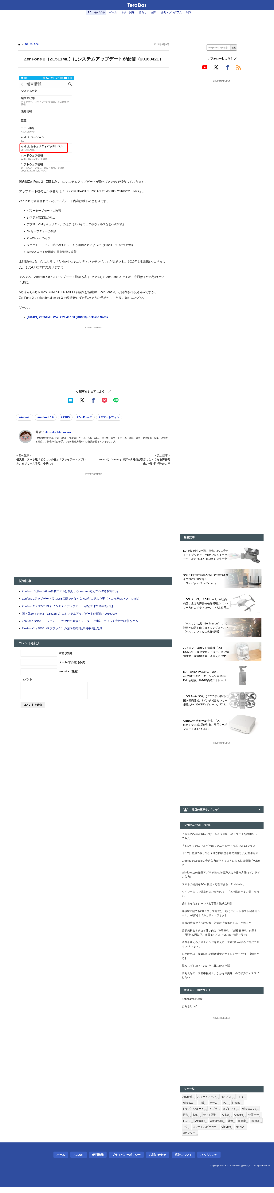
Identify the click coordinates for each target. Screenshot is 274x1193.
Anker (227, 1120)
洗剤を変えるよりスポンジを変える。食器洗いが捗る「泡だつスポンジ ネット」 (220, 948)
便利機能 (98, 1160)
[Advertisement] (137, 26)
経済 (154, 12)
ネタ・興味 (128, 12)
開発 (186, 1120)
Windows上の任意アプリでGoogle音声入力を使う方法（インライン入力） (221, 876)
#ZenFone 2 (86, 417)
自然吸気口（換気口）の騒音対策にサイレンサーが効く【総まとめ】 (220, 960)
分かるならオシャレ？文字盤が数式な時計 (207, 906)
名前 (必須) (65, 653)
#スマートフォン (111, 417)
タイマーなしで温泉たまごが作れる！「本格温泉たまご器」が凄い (220, 896)
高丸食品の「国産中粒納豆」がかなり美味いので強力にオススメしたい (220, 979)
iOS (197, 1120)
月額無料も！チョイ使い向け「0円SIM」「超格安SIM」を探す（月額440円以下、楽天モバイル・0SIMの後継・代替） (219, 936)
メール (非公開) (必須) (72, 662)
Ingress (201, 1132)
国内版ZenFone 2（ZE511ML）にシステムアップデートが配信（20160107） (71, 613)
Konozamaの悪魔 (192, 1003)
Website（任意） (69, 671)
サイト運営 (211, 1120)
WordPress (233, 1126)
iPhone (238, 1108)
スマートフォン (208, 1101)
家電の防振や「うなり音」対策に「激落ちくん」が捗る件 (216, 925)
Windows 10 (250, 1114)
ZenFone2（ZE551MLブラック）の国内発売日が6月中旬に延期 (63, 628)
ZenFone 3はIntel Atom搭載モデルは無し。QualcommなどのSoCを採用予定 (71, 591)
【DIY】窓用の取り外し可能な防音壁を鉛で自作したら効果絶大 (220, 854)
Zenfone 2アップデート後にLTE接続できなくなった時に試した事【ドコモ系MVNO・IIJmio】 (82, 598)
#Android (25, 417)
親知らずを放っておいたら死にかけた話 (206, 969)
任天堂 (187, 1132)
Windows (189, 1108)
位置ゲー (188, 1126)
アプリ (214, 1114)
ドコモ (203, 1126)
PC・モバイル (96, 12)
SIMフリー (203, 1139)
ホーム (61, 1160)
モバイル (228, 1101)
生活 (203, 1108)
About (78, 1160)
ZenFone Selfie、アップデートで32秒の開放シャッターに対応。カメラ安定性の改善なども (80, 621)
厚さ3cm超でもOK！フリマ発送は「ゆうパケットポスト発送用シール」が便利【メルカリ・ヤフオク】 (221, 916)
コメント (27, 679)
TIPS (242, 1101)
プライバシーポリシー (126, 1160)
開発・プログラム (171, 12)
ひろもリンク (190, 1010)
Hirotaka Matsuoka (58, 432)
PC (226, 1108)
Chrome (254, 1132)
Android (188, 1101)
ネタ (213, 1132)
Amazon (217, 1126)
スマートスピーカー (232, 1132)
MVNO (187, 1139)
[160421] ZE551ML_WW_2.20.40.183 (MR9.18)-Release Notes (68, 317)
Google (240, 1120)
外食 (248, 1126)
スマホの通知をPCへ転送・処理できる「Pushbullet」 (214, 886)
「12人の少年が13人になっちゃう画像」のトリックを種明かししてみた (221, 837)
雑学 (189, 12)
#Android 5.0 (46, 417)
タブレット (231, 1114)
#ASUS (66, 417)
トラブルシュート (194, 1114)
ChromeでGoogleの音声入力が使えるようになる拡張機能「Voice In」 (221, 864)
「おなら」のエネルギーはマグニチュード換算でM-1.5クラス (219, 847)
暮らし (143, 12)
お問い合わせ (157, 1160)
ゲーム (113, 12)
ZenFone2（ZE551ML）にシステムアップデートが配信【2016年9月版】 (68, 606)
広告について (183, 1160)
